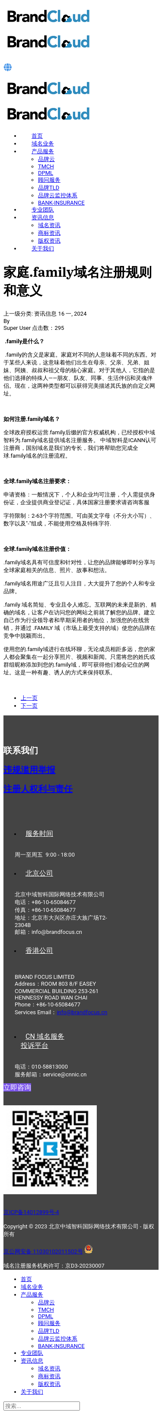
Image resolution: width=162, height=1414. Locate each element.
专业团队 (43, 209)
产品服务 (43, 151)
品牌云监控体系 (57, 195)
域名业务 (43, 143)
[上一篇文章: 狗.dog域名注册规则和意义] (29, 698)
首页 (37, 136)
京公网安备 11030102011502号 (43, 1251)
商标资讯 (49, 233)
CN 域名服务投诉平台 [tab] (42, 1041)
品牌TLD (48, 187)
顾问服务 (49, 180)
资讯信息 (43, 217)
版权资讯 (49, 240)
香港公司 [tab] (39, 950)
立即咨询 (17, 1087)
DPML (45, 173)
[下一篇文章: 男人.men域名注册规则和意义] (29, 705)
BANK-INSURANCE (61, 202)
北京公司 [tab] (39, 873)
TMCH (46, 166)
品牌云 (46, 159)
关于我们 (43, 248)
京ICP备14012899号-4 (31, 1212)
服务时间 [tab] (39, 833)
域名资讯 (49, 225)
